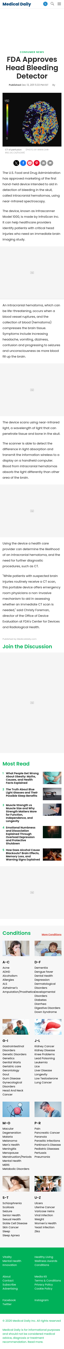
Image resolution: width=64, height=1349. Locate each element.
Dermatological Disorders (45, 986)
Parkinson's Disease (48, 1145)
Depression (42, 980)
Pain (37, 1129)
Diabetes (41, 1000)
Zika (37, 1231)
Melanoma (10, 1141)
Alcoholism (10, 976)
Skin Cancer (11, 1227)
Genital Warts (12, 1062)
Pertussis (40, 1153)
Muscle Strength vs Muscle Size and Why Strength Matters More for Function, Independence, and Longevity (21, 813)
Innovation (10, 1265)
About (7, 1276)
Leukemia (41, 1062)
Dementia (41, 968)
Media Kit (41, 1276)
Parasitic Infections (47, 1141)
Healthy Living (44, 1257)
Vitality (7, 1257)
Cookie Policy (43, 1289)
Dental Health (44, 976)
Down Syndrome (46, 1012)
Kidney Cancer (44, 1046)
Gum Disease (11, 1078)
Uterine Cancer (45, 1207)
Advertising (10, 1289)
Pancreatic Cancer (47, 1133)
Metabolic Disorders (16, 1169)
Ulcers (39, 1203)
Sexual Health (12, 1219)
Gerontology (11, 1070)
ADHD (6, 972)
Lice (37, 1066)
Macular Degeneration (12, 1131)
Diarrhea (40, 1004)
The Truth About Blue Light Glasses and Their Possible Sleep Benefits (22, 792)
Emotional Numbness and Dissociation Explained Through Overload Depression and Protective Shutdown (20, 835)
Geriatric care (12, 1066)
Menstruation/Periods (17, 1157)
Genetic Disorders (14, 1054)
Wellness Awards (46, 1261)
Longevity (41, 1074)
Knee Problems (45, 1054)
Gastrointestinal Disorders (13, 1048)
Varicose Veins (44, 1211)
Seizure (7, 1211)
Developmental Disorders (45, 994)
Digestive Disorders (47, 1008)
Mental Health (12, 1161)
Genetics (8, 1058)
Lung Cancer (43, 1082)
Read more (35, 1342)
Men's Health (11, 1145)
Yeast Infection (45, 1227)
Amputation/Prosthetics (19, 992)
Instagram (42, 1300)
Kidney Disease (45, 1050)
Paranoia (41, 1137)
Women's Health (45, 1223)
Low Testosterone (46, 1078)
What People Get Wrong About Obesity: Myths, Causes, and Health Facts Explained (22, 778)
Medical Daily (17, 4)
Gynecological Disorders (12, 1084)
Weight (39, 1219)
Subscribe (9, 1285)
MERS (6, 1165)
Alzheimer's (10, 988)
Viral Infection (44, 1215)
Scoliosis (8, 1207)
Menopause (10, 1153)
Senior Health (11, 1215)
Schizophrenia (12, 1203)
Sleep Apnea (11, 1235)
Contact (8, 1281)
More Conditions (51, 934)
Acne (6, 968)
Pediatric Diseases (47, 1149)
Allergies (8, 980)
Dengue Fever (44, 972)
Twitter (7, 1304)
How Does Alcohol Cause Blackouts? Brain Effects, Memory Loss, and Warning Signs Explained (23, 854)
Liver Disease (43, 1070)
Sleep (6, 1231)
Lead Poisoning (45, 1058)
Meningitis (9, 1149)
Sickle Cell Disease (15, 1223)
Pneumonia (42, 1157)
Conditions (17, 933)
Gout (6, 1074)
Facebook (9, 1300)
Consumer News (32, 52)
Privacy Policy (44, 1285)
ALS (5, 984)
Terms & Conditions (48, 1281)
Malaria (8, 1137)
